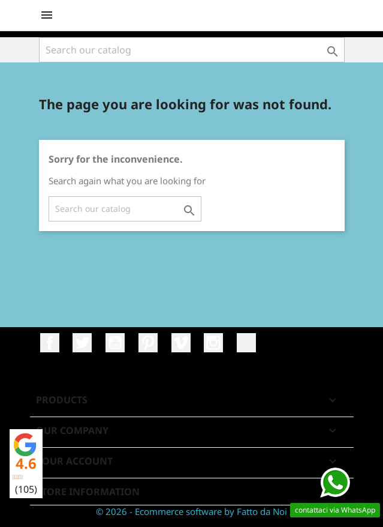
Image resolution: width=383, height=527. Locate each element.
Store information (88, 491)
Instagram (213, 342)
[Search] (192, 49)
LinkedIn (246, 342)
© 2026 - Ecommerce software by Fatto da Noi (191, 511)
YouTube (115, 342)
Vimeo (181, 342)
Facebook (49, 342)
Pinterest (148, 342)
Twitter (82, 342)
